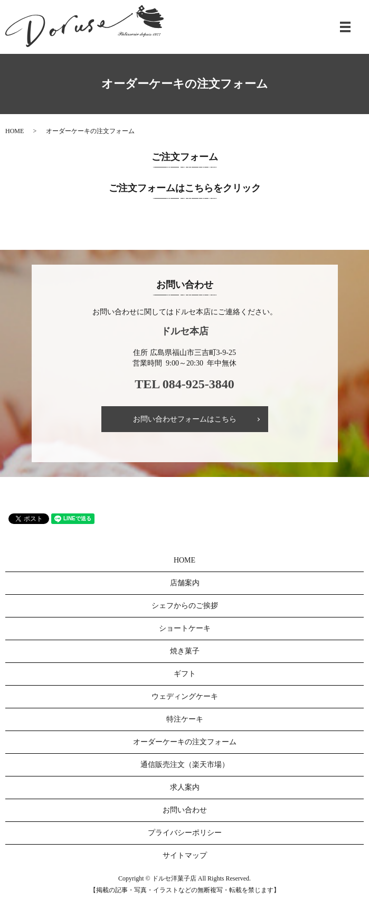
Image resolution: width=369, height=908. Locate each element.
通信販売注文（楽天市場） (184, 765)
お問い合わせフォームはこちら (184, 419)
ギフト (185, 674)
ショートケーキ (185, 628)
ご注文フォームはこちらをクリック (185, 188)
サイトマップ (185, 855)
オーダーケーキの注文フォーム (184, 742)
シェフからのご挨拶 (185, 606)
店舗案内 (185, 583)
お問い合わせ (185, 810)
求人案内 (185, 787)
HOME (14, 131)
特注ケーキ (184, 719)
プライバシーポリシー (185, 833)
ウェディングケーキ (185, 696)
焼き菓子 (185, 651)
